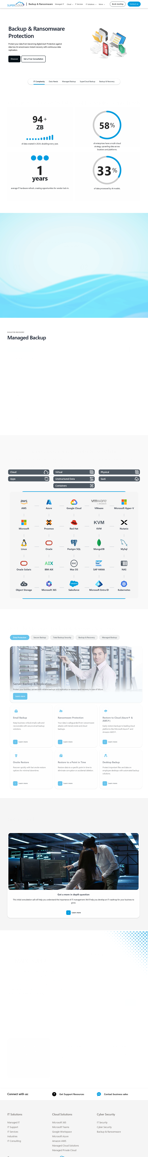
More (101, 4)
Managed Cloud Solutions (65, 1145)
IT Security (102, 1122)
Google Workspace (62, 1131)
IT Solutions (90, 4)
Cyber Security (104, 1127)
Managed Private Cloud (64, 1150)
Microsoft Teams (60, 1127)
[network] (87, 82)
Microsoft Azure (60, 1136)
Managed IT (59, 4)
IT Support (12, 1127)
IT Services (79, 4)
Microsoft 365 (59, 1122)
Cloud (69, 4)
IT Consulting (14, 1140)
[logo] (40, 4)
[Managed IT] (53, 82)
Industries (12, 1136)
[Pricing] (69, 82)
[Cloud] (39, 82)
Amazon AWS (59, 1140)
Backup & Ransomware (109, 1131)
